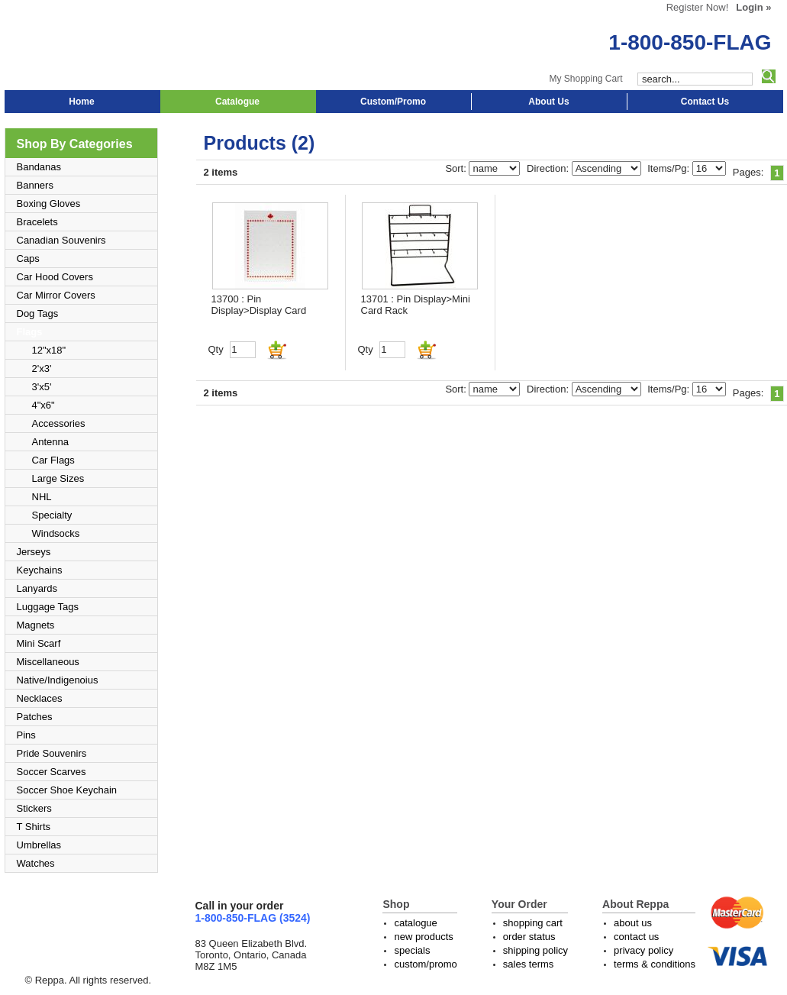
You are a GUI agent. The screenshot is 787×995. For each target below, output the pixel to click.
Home (81, 101)
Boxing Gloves (49, 203)
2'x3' (42, 368)
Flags (30, 332)
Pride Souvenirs (52, 753)
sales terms (528, 964)
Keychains (40, 570)
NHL (42, 496)
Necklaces (40, 698)
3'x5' (42, 387)
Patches (35, 716)
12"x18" (49, 350)
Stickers (34, 808)
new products (423, 936)
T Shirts (34, 826)
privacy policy (643, 950)
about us (633, 923)
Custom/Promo (393, 101)
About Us (548, 101)
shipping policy (535, 950)
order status (529, 936)
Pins (26, 735)
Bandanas (39, 167)
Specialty (52, 515)
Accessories (58, 423)
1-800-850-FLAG (689, 42)
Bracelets (37, 222)
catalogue (415, 923)
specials (412, 950)
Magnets (36, 625)
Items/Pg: (669, 168)
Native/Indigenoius (57, 680)
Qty (216, 349)
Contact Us (705, 101)
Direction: (549, 168)
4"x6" (43, 405)
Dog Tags (38, 313)
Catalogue (237, 101)
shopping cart (533, 923)
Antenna (50, 441)
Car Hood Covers (55, 277)
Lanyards (37, 588)
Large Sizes (58, 478)
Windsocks (56, 533)
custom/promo (425, 964)
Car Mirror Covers (56, 295)
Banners (35, 185)
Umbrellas (39, 845)
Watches (36, 863)
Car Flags (53, 460)
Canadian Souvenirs (61, 240)
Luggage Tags (48, 606)
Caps (28, 258)
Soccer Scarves (51, 771)
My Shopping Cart (585, 78)
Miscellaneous (48, 661)
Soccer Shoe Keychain (67, 790)
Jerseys (34, 551)
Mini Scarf (39, 643)
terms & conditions (654, 964)
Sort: (457, 168)
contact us (636, 936)
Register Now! (697, 7)
